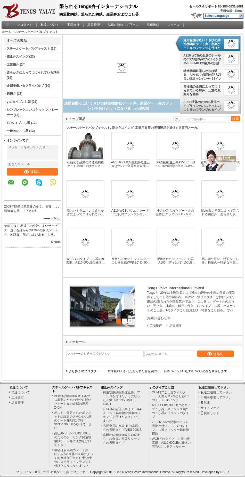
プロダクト (24, 25)
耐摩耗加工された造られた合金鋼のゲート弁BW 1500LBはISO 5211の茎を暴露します (167, 371)
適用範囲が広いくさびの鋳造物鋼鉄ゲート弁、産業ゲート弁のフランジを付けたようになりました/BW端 (202, 44)
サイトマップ (210, 408)
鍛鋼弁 (11, 94)
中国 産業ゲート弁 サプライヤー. (66, 472)
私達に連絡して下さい (123, 25)
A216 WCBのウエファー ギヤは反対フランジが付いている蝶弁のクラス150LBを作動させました (130, 212)
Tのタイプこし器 (18, 123)
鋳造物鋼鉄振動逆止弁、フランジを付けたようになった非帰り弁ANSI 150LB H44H (121, 398)
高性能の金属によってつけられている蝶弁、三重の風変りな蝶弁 (202, 90)
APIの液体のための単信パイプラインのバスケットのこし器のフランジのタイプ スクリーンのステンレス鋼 (202, 106)
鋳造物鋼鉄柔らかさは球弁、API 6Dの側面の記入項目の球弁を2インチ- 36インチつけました (202, 75)
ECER (224, 472)
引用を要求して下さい (216, 397)
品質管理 (93, 25)
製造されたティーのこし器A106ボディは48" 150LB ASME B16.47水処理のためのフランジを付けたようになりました (175, 260)
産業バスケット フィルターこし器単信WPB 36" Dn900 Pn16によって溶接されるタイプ (130, 260)
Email (239, 11)
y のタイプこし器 (19, 102)
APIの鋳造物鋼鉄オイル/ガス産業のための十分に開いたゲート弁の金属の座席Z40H (72, 401)
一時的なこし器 (17, 131)
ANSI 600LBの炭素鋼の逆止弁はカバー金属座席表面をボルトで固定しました (130, 164)
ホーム (6, 32)
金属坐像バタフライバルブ (25, 86)
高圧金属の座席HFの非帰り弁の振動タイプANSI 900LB (122, 428)
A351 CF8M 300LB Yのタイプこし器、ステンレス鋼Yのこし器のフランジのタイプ (171, 411)
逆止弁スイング (17, 56)
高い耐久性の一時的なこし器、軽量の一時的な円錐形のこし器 (220, 260)
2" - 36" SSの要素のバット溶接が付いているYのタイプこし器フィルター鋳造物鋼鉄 (170, 427)
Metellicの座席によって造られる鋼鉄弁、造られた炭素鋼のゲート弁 (220, 212)
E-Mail (205, 402)
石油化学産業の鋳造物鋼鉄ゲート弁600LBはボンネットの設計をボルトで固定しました (85, 164)
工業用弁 (13, 64)
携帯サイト (210, 413)
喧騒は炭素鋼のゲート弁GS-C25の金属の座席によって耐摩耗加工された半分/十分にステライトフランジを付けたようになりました (73, 457)
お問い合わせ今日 (160, 318)
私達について (49, 25)
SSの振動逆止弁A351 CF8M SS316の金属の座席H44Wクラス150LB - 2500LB (175, 164)
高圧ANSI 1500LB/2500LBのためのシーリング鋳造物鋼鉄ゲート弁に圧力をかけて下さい (72, 439)
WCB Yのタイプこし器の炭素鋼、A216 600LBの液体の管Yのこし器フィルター (85, 260)
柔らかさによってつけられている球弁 (33, 72)
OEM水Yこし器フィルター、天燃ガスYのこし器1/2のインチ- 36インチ (170, 396)
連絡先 (32, 172)
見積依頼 (226, 11)
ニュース (173, 25)
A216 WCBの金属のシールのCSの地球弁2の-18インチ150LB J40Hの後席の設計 (202, 59)
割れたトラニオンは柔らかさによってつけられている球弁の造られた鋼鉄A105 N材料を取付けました (85, 212)
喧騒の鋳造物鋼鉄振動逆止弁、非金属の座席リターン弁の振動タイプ (121, 438)
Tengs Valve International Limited (175, 288)
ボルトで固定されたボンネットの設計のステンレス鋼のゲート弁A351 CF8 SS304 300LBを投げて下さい (73, 420)
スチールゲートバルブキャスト (28, 48)
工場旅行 (73, 25)
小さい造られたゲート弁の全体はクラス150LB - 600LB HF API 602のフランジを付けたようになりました (175, 212)
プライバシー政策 (28, 472)
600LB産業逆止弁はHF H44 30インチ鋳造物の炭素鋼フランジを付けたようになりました (122, 415)
